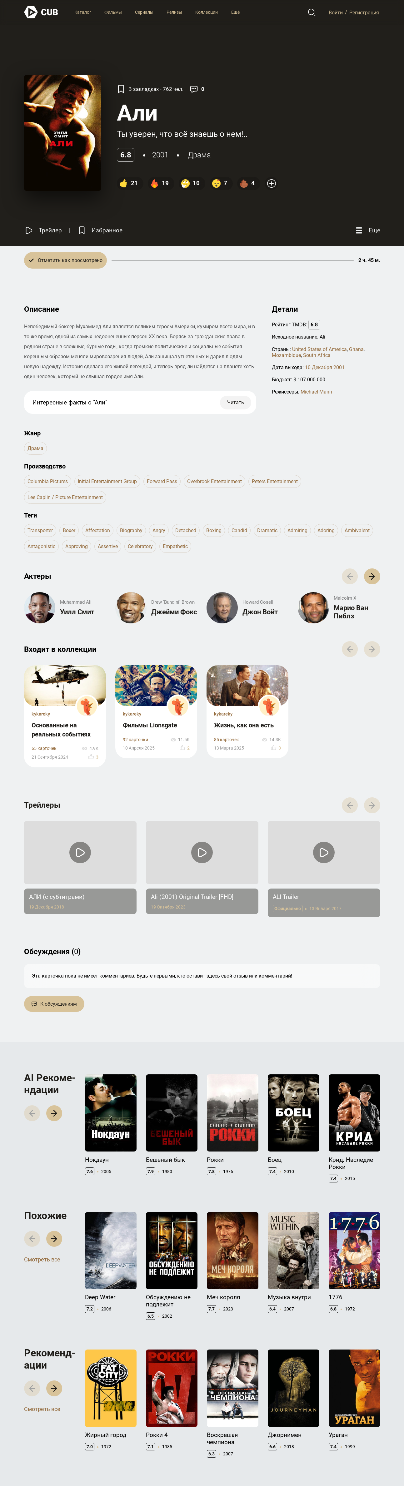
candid (239, 530)
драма (199, 155)
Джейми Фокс (174, 612)
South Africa (317, 355)
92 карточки (135, 739)
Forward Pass (162, 481)
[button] (372, 576)
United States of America (319, 349)
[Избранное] (99, 230)
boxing (214, 530)
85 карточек (226, 739)
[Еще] (367, 230)
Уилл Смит (77, 612)
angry (158, 530)
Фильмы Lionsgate (150, 725)
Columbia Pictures (47, 481)
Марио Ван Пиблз (351, 612)
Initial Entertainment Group (107, 481)
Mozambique (286, 355)
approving (76, 546)
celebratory (140, 546)
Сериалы (144, 12)
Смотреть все (42, 1259)
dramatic (267, 530)
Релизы (174, 12)
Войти (336, 12)
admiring (297, 530)
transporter (40, 530)
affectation (97, 530)
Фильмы (113, 12)
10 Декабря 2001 (325, 367)
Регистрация (364, 12)
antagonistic (41, 546)
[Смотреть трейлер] (43, 230)
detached (185, 530)
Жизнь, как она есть (244, 725)
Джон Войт (260, 612)
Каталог (82, 12)
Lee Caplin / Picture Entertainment (65, 497)
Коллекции (206, 12)
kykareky (41, 714)
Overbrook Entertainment (214, 481)
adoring (326, 530)
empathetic (175, 546)
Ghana (356, 349)
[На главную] (41, 12)
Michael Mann (316, 392)
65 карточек (44, 748)
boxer (69, 530)
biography (131, 530)
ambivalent (357, 530)
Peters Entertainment (275, 481)
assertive (108, 546)
